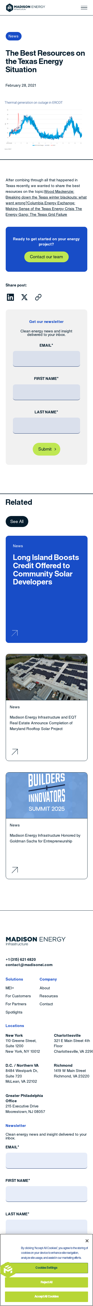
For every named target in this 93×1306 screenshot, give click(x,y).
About (45, 988)
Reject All (46, 1282)
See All (17, 521)
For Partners (16, 1004)
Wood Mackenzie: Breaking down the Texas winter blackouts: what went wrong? (46, 197)
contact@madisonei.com (29, 965)
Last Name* (47, 412)
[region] (46, 1270)
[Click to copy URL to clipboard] (38, 297)
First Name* (46, 378)
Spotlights (14, 1012)
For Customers (18, 996)
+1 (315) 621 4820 (21, 959)
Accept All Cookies (46, 1296)
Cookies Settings (46, 1268)
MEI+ (10, 988)
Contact (46, 1004)
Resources (49, 996)
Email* (46, 345)
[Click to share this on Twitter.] (24, 297)
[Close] (87, 1240)
